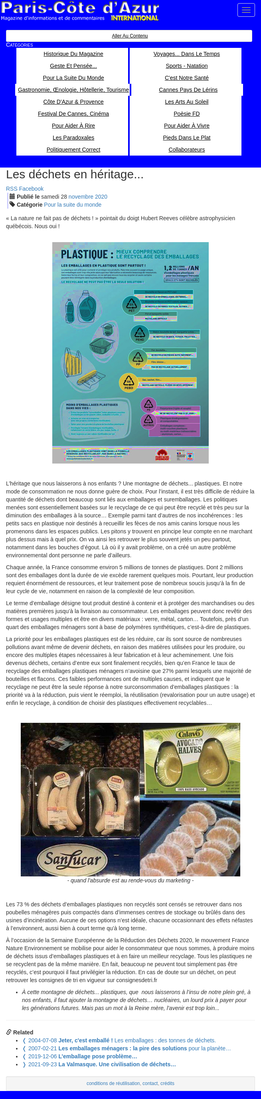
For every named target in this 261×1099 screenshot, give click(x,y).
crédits (167, 1083)
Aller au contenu (130, 36)
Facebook (31, 188)
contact (150, 1083)
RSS (12, 188)
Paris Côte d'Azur (80, 11)
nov (81, 196)
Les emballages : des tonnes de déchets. (119, 1040)
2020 (101, 196)
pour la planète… (126, 1048)
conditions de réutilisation (113, 1083)
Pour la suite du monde (72, 204)
